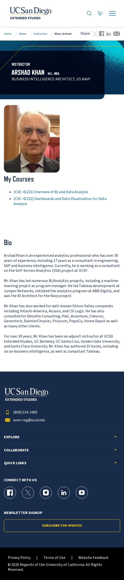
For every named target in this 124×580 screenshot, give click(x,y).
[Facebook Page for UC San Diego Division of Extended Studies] (10, 493)
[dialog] (109, 565)
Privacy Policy (19, 557)
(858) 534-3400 (20, 412)
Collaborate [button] (16, 450)
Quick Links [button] (15, 463)
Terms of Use (54, 557)
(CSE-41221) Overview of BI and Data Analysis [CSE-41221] (51, 192)
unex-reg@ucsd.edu (24, 420)
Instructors (40, 34)
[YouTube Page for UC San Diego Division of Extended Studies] (82, 493)
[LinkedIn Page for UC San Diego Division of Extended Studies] (64, 493)
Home (7, 34)
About (22, 34)
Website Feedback (93, 557)
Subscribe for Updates (62, 525)
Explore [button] (12, 437)
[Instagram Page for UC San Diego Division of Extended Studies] (46, 493)
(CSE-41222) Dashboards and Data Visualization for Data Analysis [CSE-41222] (60, 201)
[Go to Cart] (100, 13)
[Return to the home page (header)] (30, 13)
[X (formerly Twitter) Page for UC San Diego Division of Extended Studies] (28, 493)
